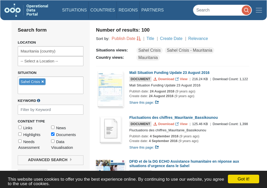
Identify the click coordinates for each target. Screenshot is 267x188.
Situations (74, 10)
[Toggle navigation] (259, 10)
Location (27, 42)
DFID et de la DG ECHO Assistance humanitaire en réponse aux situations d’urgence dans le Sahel (184, 163)
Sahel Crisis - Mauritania (189, 50)
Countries (102, 10)
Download (164, 79)
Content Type (31, 121)
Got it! (243, 179)
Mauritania (148, 57)
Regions (128, 10)
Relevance (198, 38)
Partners (152, 10)
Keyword (29, 100)
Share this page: (144, 102)
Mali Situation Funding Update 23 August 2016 (169, 72)
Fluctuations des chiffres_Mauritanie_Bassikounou (173, 117)
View (181, 79)
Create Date (171, 38)
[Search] (222, 10)
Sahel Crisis (149, 50)
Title (150, 38)
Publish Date (123, 38)
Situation (27, 73)
